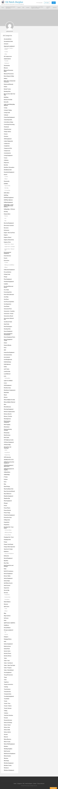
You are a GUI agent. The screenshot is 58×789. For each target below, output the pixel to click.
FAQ (23, 7)
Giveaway (55, 7)
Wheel (5, 178)
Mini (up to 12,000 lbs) (9, 264)
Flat (5, 632)
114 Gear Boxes (7, 530)
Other (5, 54)
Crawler (6, 176)
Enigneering (7, 454)
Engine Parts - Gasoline (9, 246)
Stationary (6, 63)
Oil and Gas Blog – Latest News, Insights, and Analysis (37, 7)
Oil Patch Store (48, 7)
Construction (7, 597)
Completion (7, 594)
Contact (27, 7)
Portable (6, 60)
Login (54, 2)
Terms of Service (40, 783)
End (5, 218)
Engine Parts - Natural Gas (9, 249)
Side (5, 220)
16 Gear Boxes (7, 534)
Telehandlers (7, 378)
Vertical (6, 634)
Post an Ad (39, 2)
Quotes (19, 7)
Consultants (7, 452)
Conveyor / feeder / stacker (8, 49)
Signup (47, 2)
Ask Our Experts (28, 783)
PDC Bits (6, 188)
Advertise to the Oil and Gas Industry (10, 7)
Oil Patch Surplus (14, 2)
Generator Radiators (9, 553)
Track (5, 608)
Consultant (6, 599)
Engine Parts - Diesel (9, 244)
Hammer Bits (7, 185)
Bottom (6, 216)
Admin (5, 450)
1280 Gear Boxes (8, 532)
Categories (19, 783)
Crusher (6, 51)
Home (2, 7)
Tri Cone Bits (7, 190)
